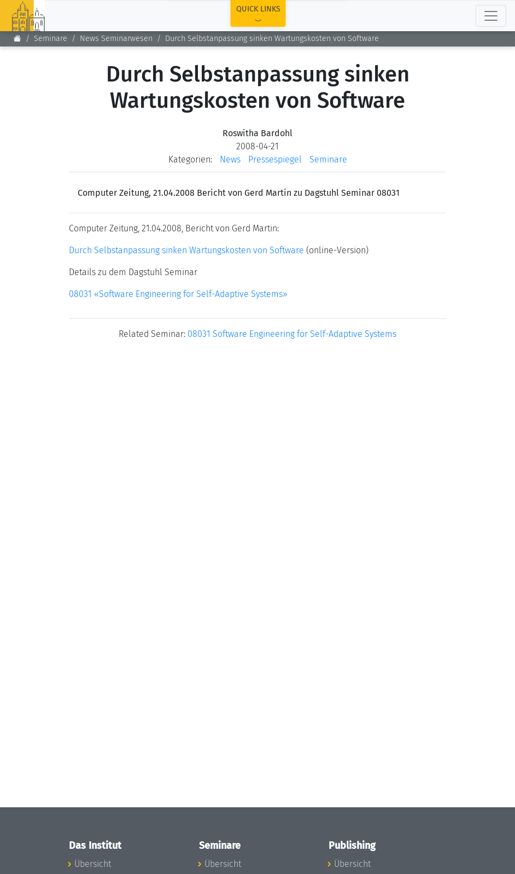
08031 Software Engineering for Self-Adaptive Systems (292, 334)
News (230, 159)
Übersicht (92, 864)
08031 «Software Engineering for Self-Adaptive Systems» (178, 294)
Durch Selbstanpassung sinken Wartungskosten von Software (186, 250)
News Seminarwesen (116, 38)
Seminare (50, 38)
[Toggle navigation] (491, 16)
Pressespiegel (275, 159)
